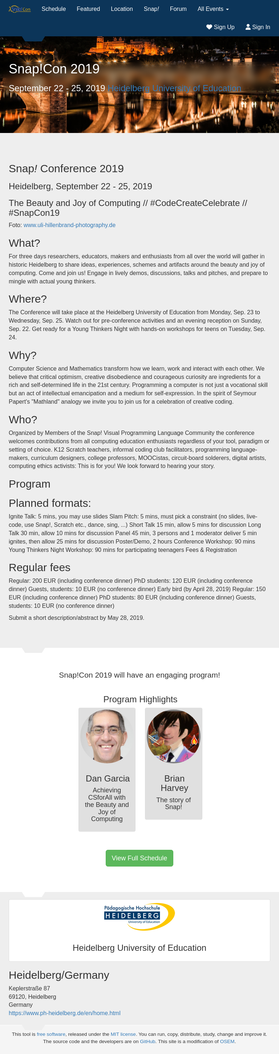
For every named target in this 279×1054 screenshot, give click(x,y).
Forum (178, 9)
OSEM (227, 1041)
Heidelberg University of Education (174, 88)
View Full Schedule (139, 858)
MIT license (123, 1034)
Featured (88, 9)
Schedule (54, 9)
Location (122, 9)
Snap (151, 9)
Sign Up (220, 27)
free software (51, 1034)
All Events (213, 9)
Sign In (258, 27)
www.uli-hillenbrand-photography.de (70, 225)
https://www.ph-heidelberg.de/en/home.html (65, 1013)
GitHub (147, 1041)
